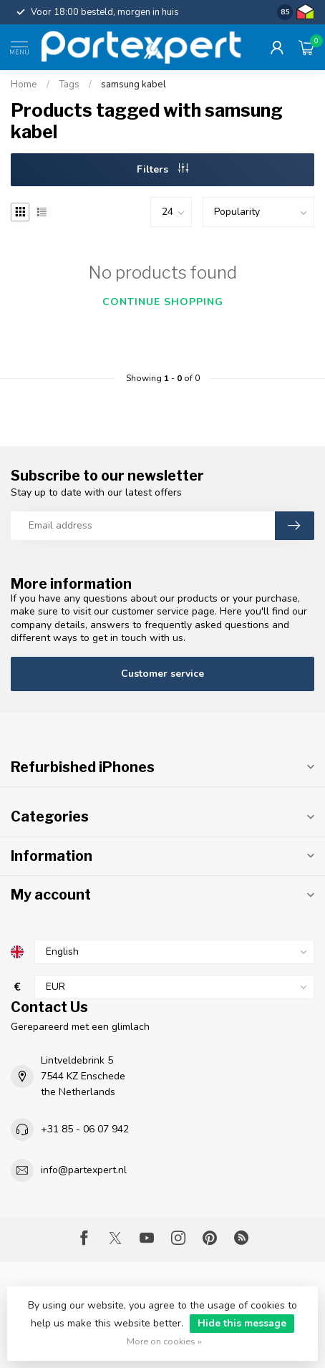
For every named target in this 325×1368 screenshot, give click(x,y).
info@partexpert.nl (84, 1170)
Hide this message (242, 1323)
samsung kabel (133, 84)
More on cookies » (164, 1341)
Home (24, 84)
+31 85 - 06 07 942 (85, 1129)
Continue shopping (162, 302)
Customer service (162, 673)
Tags (69, 84)
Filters (162, 169)
